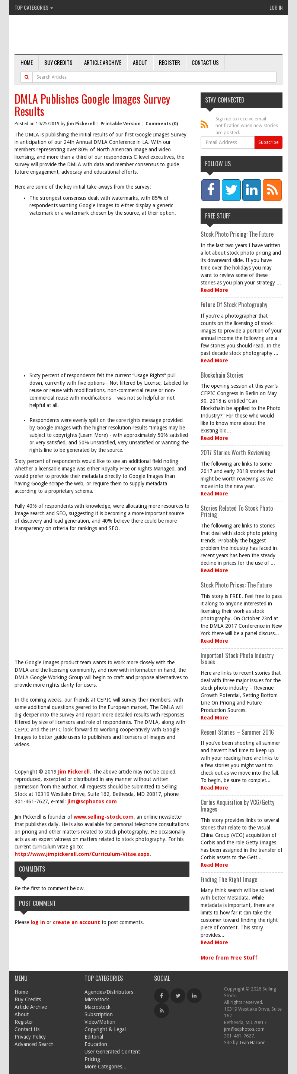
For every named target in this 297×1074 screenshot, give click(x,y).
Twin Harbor (252, 1042)
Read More (214, 290)
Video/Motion (99, 1022)
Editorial (93, 1037)
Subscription (98, 1014)
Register (169, 62)
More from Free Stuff (229, 958)
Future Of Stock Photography (234, 304)
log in (38, 922)
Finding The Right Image (229, 879)
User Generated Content (112, 1052)
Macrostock (97, 1007)
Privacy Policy (30, 1037)
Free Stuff (217, 215)
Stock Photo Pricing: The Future (237, 234)
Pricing (92, 1059)
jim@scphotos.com (92, 801)
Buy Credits (58, 62)
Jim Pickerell (81, 123)
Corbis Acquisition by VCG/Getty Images (237, 805)
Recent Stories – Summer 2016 (237, 732)
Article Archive (102, 62)
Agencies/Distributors (108, 992)
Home (26, 62)
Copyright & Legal (105, 1029)
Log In (275, 7)
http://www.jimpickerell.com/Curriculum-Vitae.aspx (82, 854)
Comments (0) (162, 123)
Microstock (96, 999)
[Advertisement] (109, 298)
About (140, 62)
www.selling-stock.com (104, 817)
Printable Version (120, 123)
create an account (76, 922)
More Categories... (105, 1067)
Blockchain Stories (222, 375)
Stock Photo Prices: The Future (236, 584)
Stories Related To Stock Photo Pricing (237, 511)
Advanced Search (34, 1044)
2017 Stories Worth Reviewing (235, 452)
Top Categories (34, 7)
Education (95, 1044)
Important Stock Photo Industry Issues (237, 659)
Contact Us (205, 62)
